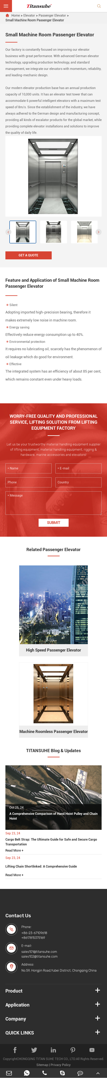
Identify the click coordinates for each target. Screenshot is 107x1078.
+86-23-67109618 (34, 933)
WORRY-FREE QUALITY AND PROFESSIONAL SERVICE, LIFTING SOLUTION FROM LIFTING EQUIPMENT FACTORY (54, 422)
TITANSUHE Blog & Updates (53, 750)
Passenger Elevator (52, 15)
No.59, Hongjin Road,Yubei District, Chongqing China (59, 970)
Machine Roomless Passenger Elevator (53, 731)
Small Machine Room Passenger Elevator (34, 20)
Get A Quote (28, 255)
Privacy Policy (61, 1065)
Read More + (14, 850)
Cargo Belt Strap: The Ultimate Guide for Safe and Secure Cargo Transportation (51, 842)
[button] (8, 232)
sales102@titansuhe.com (39, 956)
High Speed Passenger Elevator (53, 650)
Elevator (29, 15)
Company (15, 1019)
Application (17, 1005)
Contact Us (18, 915)
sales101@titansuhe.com (39, 952)
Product (13, 991)
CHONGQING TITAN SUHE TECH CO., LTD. (46, 1059)
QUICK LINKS (19, 1033)
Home (15, 15)
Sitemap (42, 1065)
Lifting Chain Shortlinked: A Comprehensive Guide (41, 866)
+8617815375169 (33, 938)
